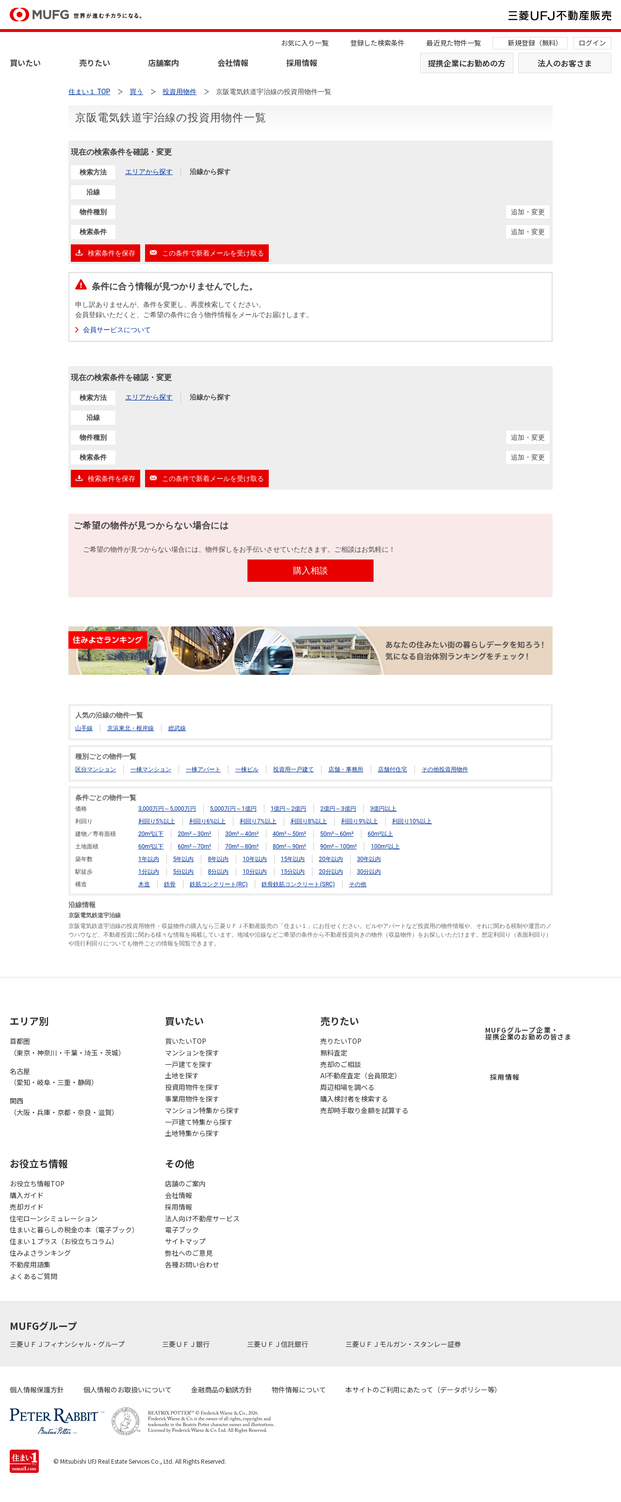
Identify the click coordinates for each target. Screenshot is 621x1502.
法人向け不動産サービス (202, 1218)
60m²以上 (380, 834)
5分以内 (183, 871)
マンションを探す (192, 1052)
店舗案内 (163, 62)
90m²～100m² (338, 846)
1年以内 (148, 859)
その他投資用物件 (445, 769)
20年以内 (331, 859)
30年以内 (369, 859)
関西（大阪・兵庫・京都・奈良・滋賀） (64, 1106)
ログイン (592, 43)
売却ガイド (27, 1207)
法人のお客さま (565, 63)
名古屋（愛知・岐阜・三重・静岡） (54, 1076)
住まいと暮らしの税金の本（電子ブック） (74, 1229)
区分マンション (95, 769)
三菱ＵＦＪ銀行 (186, 1344)
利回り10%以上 (412, 821)
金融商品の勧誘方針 (221, 1389)
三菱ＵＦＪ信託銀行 (278, 1344)
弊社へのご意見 (188, 1253)
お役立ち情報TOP (37, 1183)
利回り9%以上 (359, 821)
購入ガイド (27, 1195)
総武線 (177, 728)
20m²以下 (150, 834)
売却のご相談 (340, 1064)
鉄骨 (170, 884)
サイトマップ (185, 1241)
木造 (144, 884)
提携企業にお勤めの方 (467, 63)
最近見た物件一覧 (453, 43)
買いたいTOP (185, 1041)
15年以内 (293, 859)
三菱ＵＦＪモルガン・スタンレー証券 (403, 1344)
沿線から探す (210, 172)
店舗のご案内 (185, 1183)
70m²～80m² (242, 846)
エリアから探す (149, 172)
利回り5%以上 (156, 821)
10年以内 (255, 859)
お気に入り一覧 (304, 43)
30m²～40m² (242, 834)
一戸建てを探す (188, 1064)
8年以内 (218, 859)
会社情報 (232, 62)
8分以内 (218, 871)
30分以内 (369, 871)
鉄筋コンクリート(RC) (219, 884)
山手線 (84, 728)
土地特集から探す (192, 1133)
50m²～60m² (337, 834)
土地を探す (182, 1075)
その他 (357, 884)
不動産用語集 (30, 1264)
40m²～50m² (289, 834)
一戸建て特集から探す (199, 1122)
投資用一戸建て (293, 769)
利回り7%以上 (258, 821)
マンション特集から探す (202, 1110)
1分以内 (148, 871)
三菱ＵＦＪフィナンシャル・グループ (68, 1344)
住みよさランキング (40, 1253)
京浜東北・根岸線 (130, 728)
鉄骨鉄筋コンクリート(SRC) (298, 884)
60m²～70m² (194, 846)
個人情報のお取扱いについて (127, 1389)
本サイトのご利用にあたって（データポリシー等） (423, 1389)
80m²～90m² (289, 846)
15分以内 (293, 871)
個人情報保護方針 (37, 1389)
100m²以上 (385, 846)
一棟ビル (247, 769)
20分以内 (331, 871)
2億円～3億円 (338, 808)
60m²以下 (150, 846)
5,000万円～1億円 (233, 808)
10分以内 (255, 871)
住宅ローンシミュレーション (54, 1218)
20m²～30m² (194, 834)
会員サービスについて (117, 330)
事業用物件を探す (192, 1098)
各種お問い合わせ (192, 1264)
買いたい (25, 62)
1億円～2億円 (289, 808)
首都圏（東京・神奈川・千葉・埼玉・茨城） (67, 1046)
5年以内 (183, 859)
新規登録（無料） (535, 43)
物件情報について (299, 1389)
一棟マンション (151, 769)
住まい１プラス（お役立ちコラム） (64, 1241)
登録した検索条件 (377, 43)
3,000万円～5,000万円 (167, 808)
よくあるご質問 (33, 1276)
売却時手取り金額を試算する (364, 1110)
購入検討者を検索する (354, 1098)
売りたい (94, 62)
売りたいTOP (340, 1041)
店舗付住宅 (392, 769)
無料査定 (333, 1052)
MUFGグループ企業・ (528, 1033)
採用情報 (301, 62)
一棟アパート (203, 769)
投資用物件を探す (192, 1087)
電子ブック (182, 1229)
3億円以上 (383, 808)
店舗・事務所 (345, 769)
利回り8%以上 (309, 821)
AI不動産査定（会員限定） (360, 1075)
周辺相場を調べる (347, 1087)
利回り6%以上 (207, 821)
